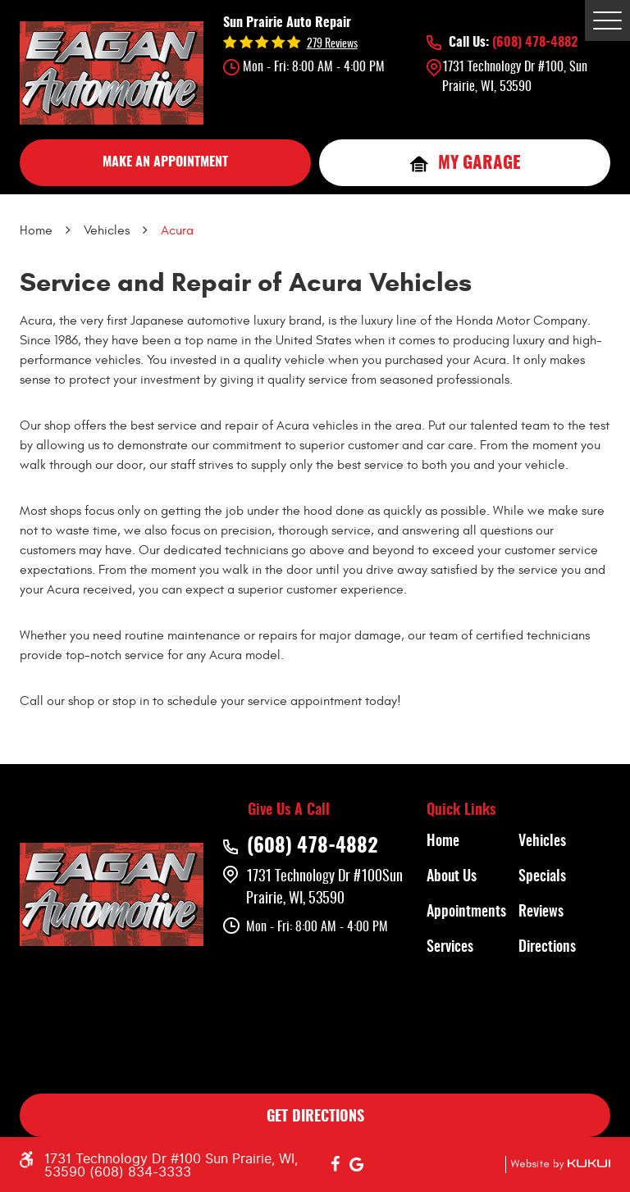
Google (357, 1165)
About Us (452, 877)
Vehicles (107, 230)
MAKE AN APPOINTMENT (165, 162)
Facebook (335, 1165)
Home (36, 230)
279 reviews (332, 44)
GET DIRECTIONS (315, 1117)
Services (450, 947)
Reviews (541, 912)
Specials (542, 877)
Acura (177, 230)
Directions (547, 947)
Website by (557, 1164)
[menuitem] (472, 842)
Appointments (466, 912)
